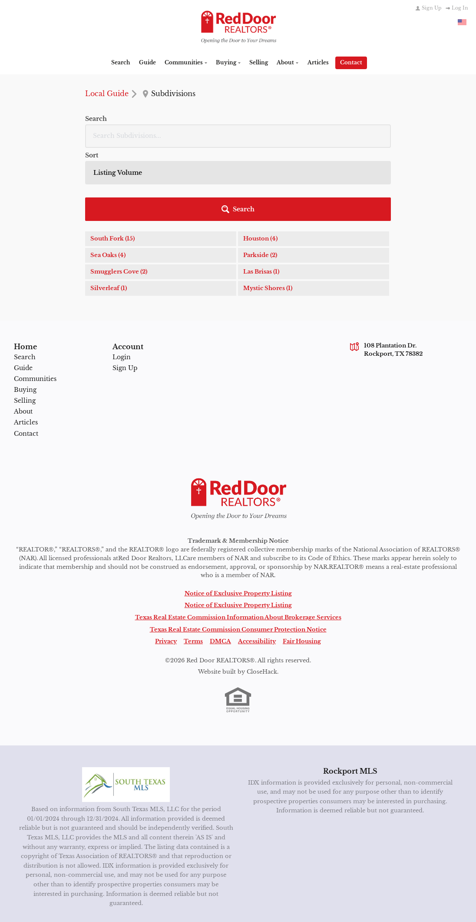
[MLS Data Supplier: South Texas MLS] (126, 741)
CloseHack (262, 627)
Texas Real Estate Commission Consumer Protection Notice (238, 585)
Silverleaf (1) (108, 229)
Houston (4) (260, 179)
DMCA (220, 597)
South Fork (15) (112, 179)
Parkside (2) (260, 196)
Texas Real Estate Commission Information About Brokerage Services (238, 574)
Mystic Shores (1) (267, 229)
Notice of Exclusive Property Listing (238, 549)
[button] (365, 150)
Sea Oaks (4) (108, 196)
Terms (193, 597)
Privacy (166, 597)
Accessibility (257, 597)
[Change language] (462, 22)
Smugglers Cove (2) (118, 212)
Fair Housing (302, 597)
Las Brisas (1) (261, 212)
